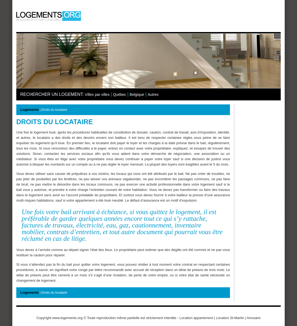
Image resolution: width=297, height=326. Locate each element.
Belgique (137, 94)
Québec (119, 94)
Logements (29, 110)
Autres (153, 94)
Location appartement (196, 318)
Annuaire (254, 318)
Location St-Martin (230, 318)
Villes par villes (97, 94)
